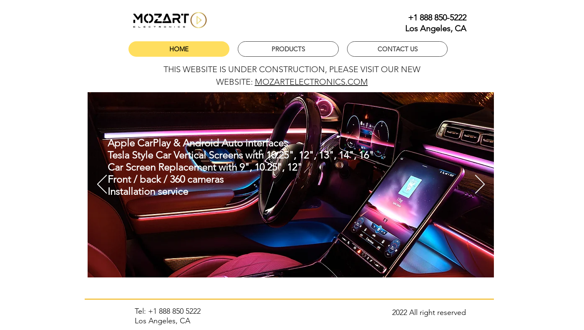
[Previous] (102, 185)
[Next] (480, 185)
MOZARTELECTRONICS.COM (311, 82)
